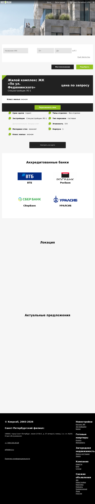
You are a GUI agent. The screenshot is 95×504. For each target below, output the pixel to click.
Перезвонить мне (47, 107)
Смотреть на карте (47, 145)
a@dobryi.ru (9, 450)
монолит (33, 129)
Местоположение (62, 67)
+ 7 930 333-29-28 (12, 443)
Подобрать (84, 67)
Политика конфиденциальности (17, 459)
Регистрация (60, 2)
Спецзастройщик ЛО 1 (19, 91)
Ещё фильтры (84, 57)
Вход (49, 2)
